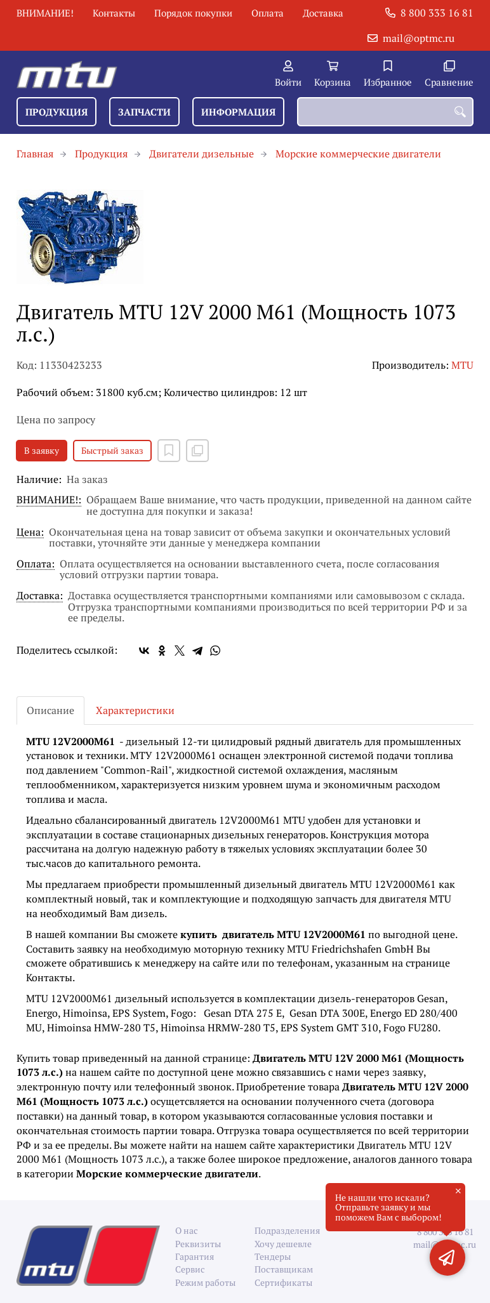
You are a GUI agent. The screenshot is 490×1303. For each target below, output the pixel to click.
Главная (35, 154)
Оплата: (36, 565)
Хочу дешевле (283, 1243)
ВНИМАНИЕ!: (49, 500)
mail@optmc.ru (418, 38)
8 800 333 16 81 (437, 13)
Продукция (56, 111)
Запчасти (144, 111)
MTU (462, 365)
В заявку (41, 450)
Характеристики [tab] (135, 710)
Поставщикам (284, 1269)
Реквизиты (198, 1243)
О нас (186, 1230)
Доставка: (40, 596)
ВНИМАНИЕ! (45, 12)
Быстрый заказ (112, 450)
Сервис (190, 1269)
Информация (238, 111)
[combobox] (385, 111)
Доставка (323, 12)
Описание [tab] (50, 710)
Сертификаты (283, 1282)
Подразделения (285, 1230)
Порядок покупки (193, 12)
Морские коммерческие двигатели (358, 154)
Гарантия (194, 1256)
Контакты (114, 12)
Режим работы (205, 1282)
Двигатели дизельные (201, 154)
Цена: (30, 533)
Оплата (267, 12)
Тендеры (273, 1256)
